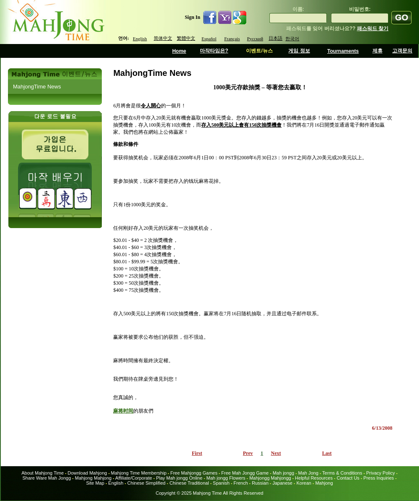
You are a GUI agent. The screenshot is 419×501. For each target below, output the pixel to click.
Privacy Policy (380, 472)
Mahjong (324, 482)
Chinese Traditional (189, 482)
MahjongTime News (37, 86)
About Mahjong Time (42, 472)
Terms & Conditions (342, 472)
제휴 (377, 51)
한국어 (292, 38)
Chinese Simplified (146, 482)
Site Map (95, 482)
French (240, 482)
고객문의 (402, 51)
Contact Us (347, 477)
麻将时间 (123, 411)
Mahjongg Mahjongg (270, 477)
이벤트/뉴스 (259, 51)
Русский (255, 38)
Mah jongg (283, 472)
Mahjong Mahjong (93, 477)
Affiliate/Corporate (133, 477)
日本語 (275, 38)
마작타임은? (214, 51)
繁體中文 (186, 38)
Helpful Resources (314, 477)
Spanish (221, 482)
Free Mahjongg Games (193, 472)
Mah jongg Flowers (226, 477)
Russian (260, 482)
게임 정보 (299, 51)
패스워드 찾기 (372, 28)
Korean (303, 482)
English (140, 38)
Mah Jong (308, 472)
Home (179, 51)
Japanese (282, 482)
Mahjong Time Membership (139, 472)
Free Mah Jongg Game (245, 472)
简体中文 (163, 38)
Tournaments (343, 51)
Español (209, 38)
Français (232, 38)
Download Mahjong (87, 472)
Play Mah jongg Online (179, 477)
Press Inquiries (378, 477)
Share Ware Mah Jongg (47, 477)
